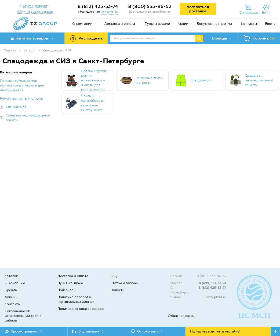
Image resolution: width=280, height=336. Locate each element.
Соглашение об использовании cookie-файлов (24, 315)
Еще (268, 24)
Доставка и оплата (119, 24)
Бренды (11, 290)
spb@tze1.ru (109, 12)
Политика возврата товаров (81, 309)
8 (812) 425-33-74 (98, 6)
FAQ (113, 276)
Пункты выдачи (157, 24)
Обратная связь (181, 316)
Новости (117, 290)
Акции (183, 24)
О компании (82, 24)
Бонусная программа (214, 24)
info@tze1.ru (216, 297)
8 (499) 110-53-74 (212, 283)
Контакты (249, 24)
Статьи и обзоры (124, 283)
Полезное (65, 290)
